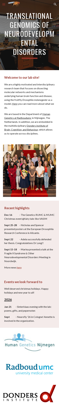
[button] (4, 4)
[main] (29, 35)
